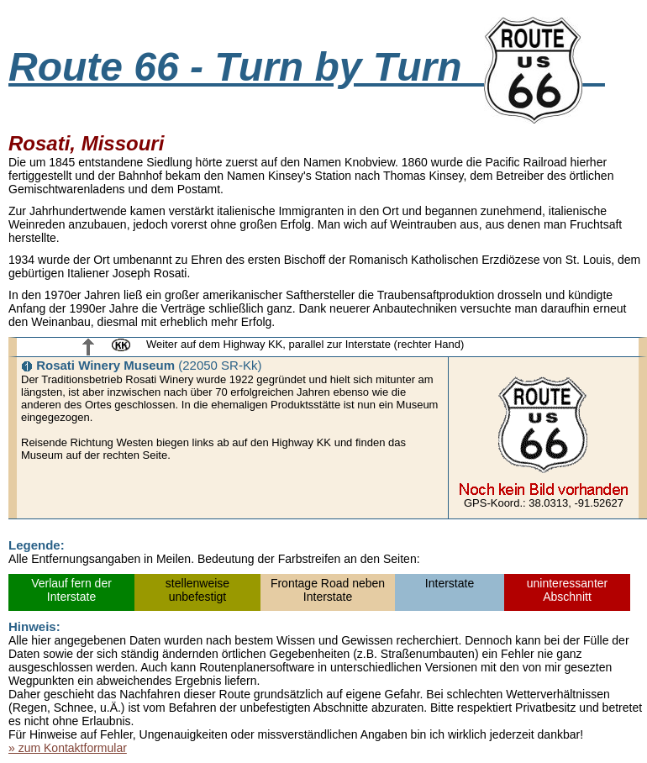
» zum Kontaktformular (67, 748)
